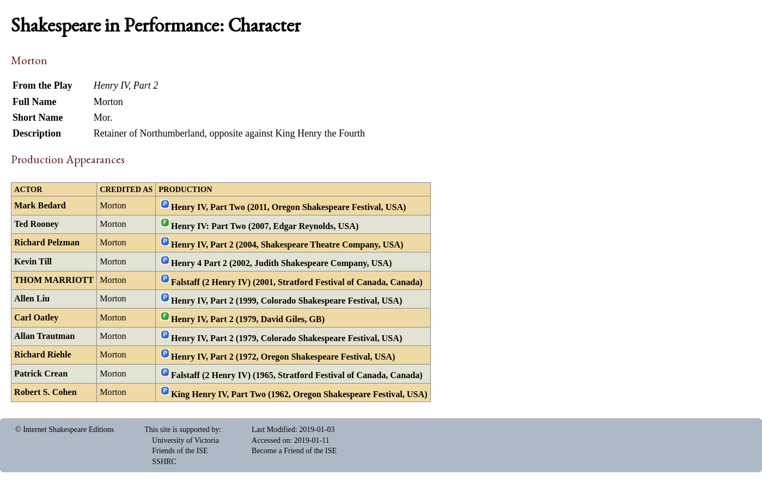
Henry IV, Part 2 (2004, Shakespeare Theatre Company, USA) (287, 245)
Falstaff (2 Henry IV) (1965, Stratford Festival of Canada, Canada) (297, 375)
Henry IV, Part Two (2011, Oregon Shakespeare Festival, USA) (288, 207)
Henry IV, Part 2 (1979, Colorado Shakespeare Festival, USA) (286, 338)
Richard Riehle (42, 355)
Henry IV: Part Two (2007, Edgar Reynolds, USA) (264, 226)
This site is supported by (181, 429)
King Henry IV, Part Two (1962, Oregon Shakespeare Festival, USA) (299, 394)
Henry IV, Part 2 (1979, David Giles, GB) (248, 319)
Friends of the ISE (180, 451)
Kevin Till (33, 262)
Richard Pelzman (47, 243)
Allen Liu (32, 299)
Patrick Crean (41, 374)
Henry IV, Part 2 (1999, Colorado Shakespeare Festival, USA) (286, 301)
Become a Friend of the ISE (294, 451)
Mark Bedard (40, 206)
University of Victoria (185, 440)
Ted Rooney (36, 224)
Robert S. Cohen (45, 392)
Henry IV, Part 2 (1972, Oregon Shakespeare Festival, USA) (283, 357)
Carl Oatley (36, 318)
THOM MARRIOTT (54, 280)
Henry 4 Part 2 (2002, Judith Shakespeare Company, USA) (281, 263)
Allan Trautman (44, 336)
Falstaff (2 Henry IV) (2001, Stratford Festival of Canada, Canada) (297, 282)
